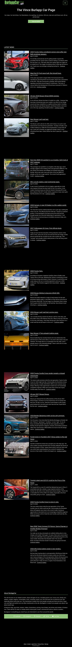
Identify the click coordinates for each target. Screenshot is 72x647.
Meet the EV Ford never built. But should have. (45, 73)
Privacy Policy (41, 644)
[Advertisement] (36, 35)
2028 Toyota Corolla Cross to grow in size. (44, 502)
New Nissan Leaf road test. (39, 119)
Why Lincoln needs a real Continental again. (45, 182)
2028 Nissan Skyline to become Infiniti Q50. (45, 293)
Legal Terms (34, 644)
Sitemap (46, 644)
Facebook (17, 616)
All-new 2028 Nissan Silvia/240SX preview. (44, 96)
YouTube (55, 616)
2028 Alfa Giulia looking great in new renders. (45, 549)
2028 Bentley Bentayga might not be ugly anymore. (47, 416)
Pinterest (37, 616)
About (25, 644)
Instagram (27, 616)
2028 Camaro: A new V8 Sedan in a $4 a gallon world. (48, 205)
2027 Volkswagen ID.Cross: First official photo (45, 228)
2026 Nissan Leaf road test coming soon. (44, 312)
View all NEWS (36, 21)
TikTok (46, 616)
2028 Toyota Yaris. (36, 271)
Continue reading (41, 87)
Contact (29, 644)
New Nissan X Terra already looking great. (44, 333)
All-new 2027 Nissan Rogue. (39, 394)
